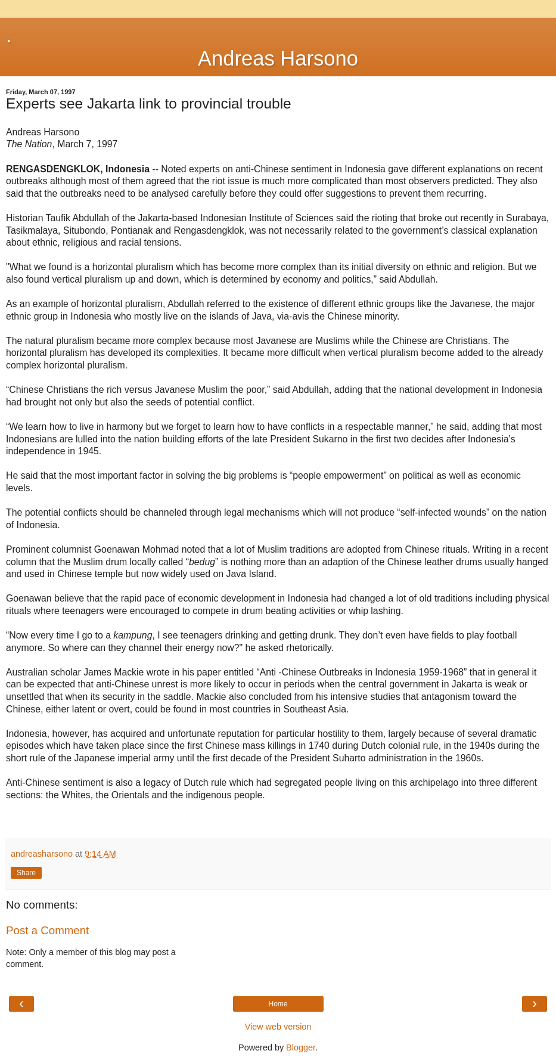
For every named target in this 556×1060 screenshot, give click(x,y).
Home (277, 1004)
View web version (278, 1026)
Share (26, 873)
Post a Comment (47, 930)
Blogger (300, 1047)
